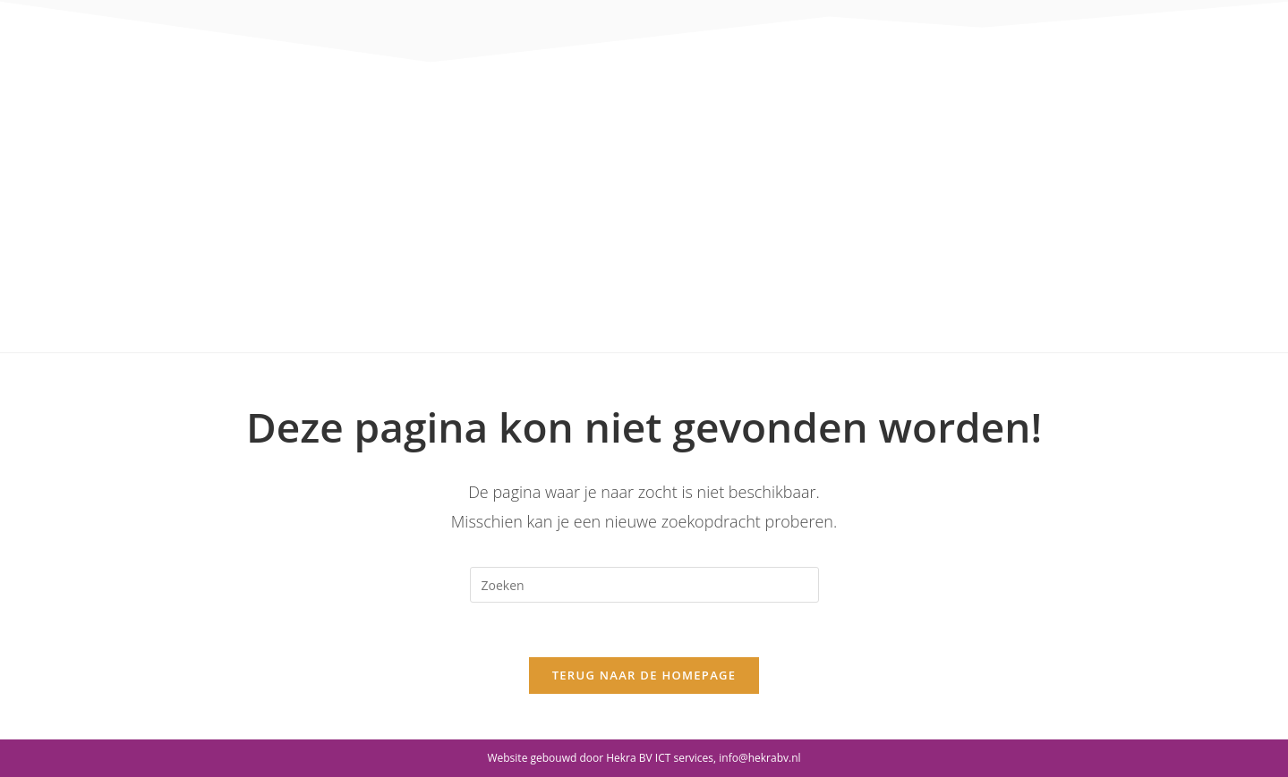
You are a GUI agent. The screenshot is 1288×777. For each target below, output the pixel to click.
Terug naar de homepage (644, 675)
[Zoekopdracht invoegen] (644, 585)
